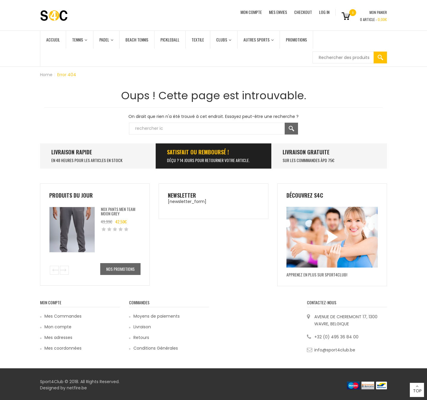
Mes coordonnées (63, 348)
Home (46, 75)
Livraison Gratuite (306, 152)
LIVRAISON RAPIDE (71, 152)
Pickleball (169, 39)
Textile (198, 39)
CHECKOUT (303, 12)
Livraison (142, 327)
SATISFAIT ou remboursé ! (198, 152)
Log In (324, 12)
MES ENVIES (278, 12)
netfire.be (77, 388)
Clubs (223, 39)
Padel (106, 39)
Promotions (296, 39)
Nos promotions (120, 269)
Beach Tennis (136, 39)
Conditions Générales (155, 348)
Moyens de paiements (156, 316)
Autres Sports (258, 39)
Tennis (79, 39)
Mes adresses (58, 337)
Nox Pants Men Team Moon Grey (118, 211)
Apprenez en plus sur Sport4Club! (316, 274)
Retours (141, 337)
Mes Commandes (63, 316)
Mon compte (57, 327)
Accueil (53, 39)
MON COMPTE (251, 12)
